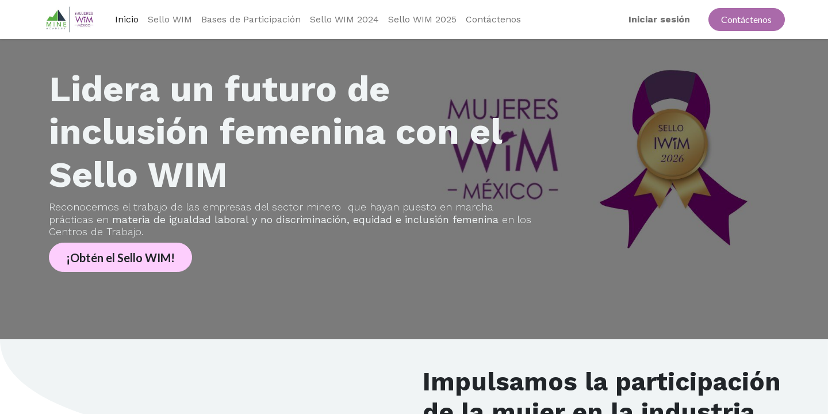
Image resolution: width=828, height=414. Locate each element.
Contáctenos (746, 19)
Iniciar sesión (659, 19)
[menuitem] (126, 19)
